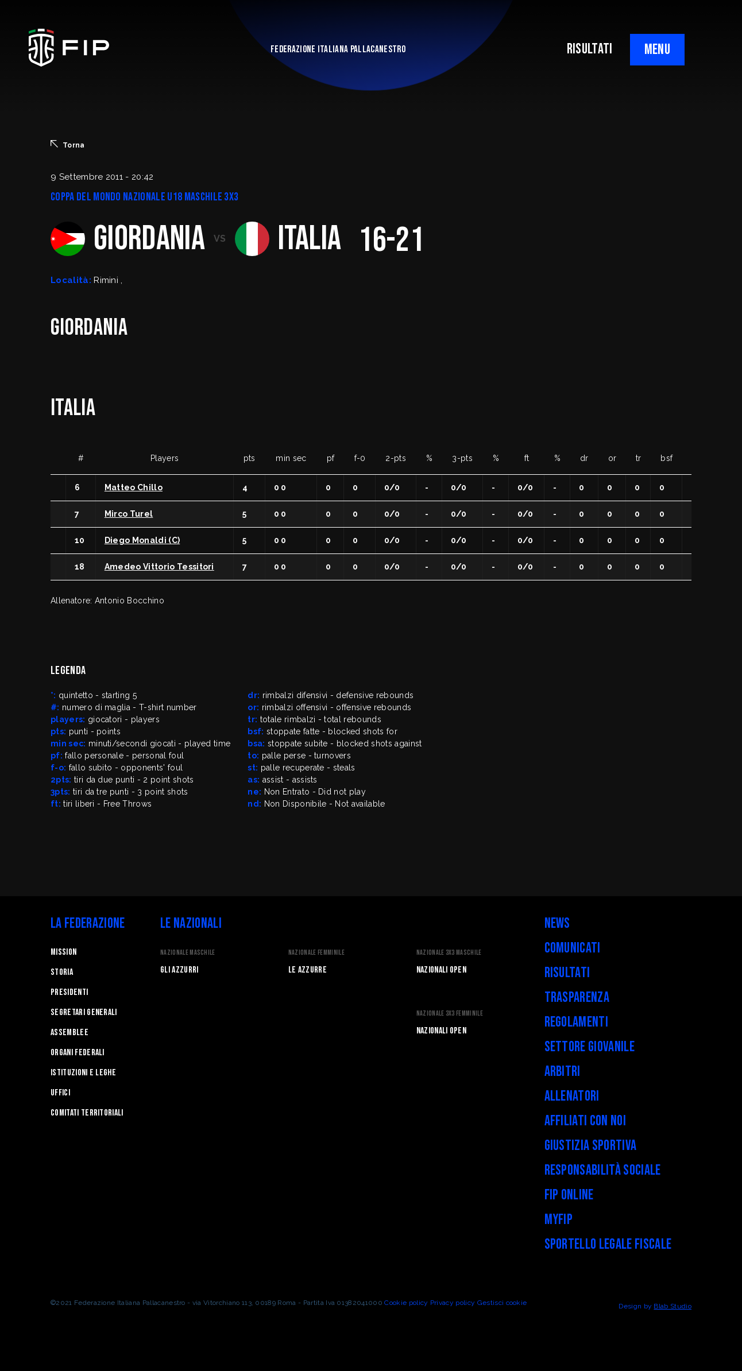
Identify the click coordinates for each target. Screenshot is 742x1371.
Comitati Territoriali (87, 1112)
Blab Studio (672, 1306)
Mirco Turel (129, 513)
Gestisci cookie (502, 1303)
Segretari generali (84, 1012)
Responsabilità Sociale (602, 1170)
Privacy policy (452, 1303)
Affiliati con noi (585, 1121)
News (557, 923)
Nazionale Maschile (187, 952)
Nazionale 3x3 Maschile (449, 952)
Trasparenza (577, 997)
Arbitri (562, 1071)
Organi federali (78, 1052)
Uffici (60, 1092)
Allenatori (572, 1096)
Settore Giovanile (589, 1047)
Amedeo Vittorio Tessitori (159, 566)
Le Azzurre (307, 970)
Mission (63, 952)
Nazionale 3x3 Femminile (449, 1013)
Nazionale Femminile (316, 952)
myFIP (558, 1220)
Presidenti (69, 992)
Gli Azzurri (179, 970)
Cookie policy (406, 1303)
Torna (68, 144)
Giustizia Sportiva (590, 1146)
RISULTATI (590, 49)
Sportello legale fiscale (608, 1244)
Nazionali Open (441, 970)
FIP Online (569, 1195)
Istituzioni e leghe (83, 1072)
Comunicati (572, 948)
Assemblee (69, 1032)
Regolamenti (576, 1022)
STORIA (62, 972)
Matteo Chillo (134, 487)
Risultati (567, 973)
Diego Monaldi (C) (142, 540)
